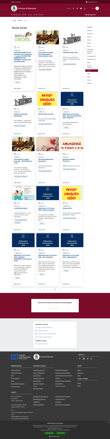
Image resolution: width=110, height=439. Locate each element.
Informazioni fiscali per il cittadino (90, 51)
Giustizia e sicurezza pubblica (62, 373)
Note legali (58, 402)
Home (14, 20)
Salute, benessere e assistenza (63, 381)
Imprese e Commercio (38, 378)
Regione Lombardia (16, 2)
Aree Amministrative (16, 373)
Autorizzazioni (59, 384)
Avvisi (16, 47)
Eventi (79, 386)
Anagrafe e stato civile (39, 370)
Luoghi (79, 383)
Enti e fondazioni (15, 378)
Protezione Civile (91, 59)
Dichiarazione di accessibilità (62, 405)
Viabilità (89, 83)
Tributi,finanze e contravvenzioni (63, 375)
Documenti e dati (15, 386)
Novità (19, 20)
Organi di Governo (15, 370)
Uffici (12, 376)
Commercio (90, 34)
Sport (88, 74)
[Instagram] (76, 8)
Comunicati (80, 373)
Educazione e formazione (61, 370)
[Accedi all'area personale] (91, 2)
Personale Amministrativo (17, 384)
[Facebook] (72, 8)
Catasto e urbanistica (38, 384)
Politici (13, 381)
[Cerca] (97, 8)
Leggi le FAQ (36, 402)
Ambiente (89, 30)
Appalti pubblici (37, 381)
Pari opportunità (91, 56)
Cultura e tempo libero (39, 373)
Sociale (89, 70)
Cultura (89, 40)
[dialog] (55, 430)
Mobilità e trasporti (38, 388)
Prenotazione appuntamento (40, 396)
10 (55, 289)
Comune (89, 37)
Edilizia (89, 43)
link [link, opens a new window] (69, 430)
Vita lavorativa (37, 376)
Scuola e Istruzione (89, 66)
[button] (55, 436)
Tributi (88, 77)
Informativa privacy (60, 399)
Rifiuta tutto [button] (61, 433)
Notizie (79, 370)
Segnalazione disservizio (39, 399)
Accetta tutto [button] (49, 433)
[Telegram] (80, 8)
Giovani (89, 46)
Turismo (89, 80)
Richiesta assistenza (38, 405)
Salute (88, 62)
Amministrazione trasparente (62, 396)
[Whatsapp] (83, 8)
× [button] (108, 422)
